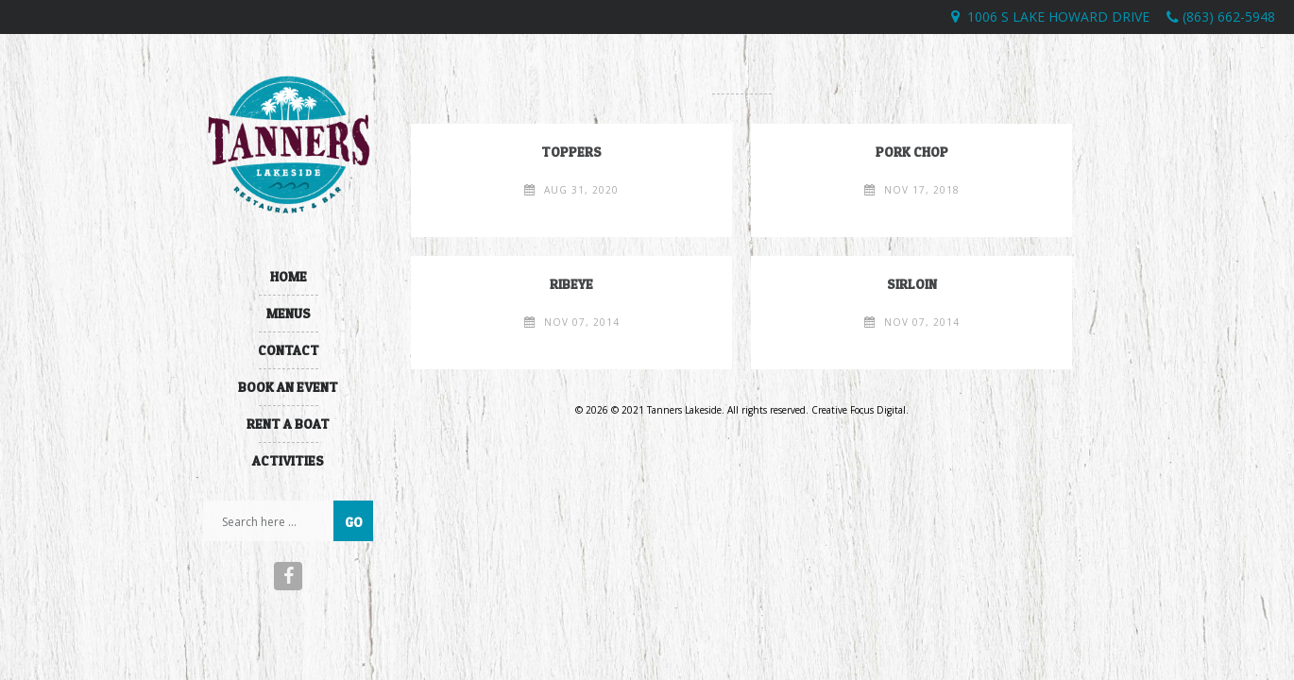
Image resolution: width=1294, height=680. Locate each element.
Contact (288, 350)
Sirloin (912, 284)
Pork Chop (912, 152)
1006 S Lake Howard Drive (1058, 17)
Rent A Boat (288, 424)
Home (288, 276)
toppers (571, 152)
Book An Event (288, 387)
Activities (288, 460)
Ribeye (571, 284)
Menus (288, 313)
